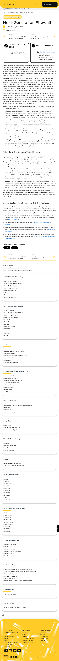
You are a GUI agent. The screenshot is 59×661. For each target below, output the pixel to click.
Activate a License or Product (12, 283)
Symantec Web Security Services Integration (17, 580)
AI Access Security (9, 385)
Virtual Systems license (47, 52)
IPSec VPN (6, 407)
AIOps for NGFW (8, 310)
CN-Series (6, 319)
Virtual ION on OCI (9, 553)
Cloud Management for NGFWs (13, 312)
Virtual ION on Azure (9, 546)
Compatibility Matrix (10, 642)
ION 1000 (6, 479)
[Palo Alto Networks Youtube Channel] (19, 652)
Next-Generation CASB (10, 362)
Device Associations (9, 290)
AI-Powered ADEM (9, 353)
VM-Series (6, 333)
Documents (43, 640)
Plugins (5, 335)
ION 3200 (6, 490)
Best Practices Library (10, 594)
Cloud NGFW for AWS (10, 315)
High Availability (13, 219)
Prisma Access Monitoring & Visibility (15, 355)
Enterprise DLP (8, 389)
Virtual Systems (28, 12)
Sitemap (7, 646)
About (24, 634)
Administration (42, 615)
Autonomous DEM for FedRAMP (13, 465)
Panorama (6, 328)
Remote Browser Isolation (11, 427)
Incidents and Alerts (9, 445)
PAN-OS (6, 324)
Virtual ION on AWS (9, 544)
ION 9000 (6, 497)
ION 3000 (6, 488)
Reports (5, 447)
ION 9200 (6, 499)
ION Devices (7, 360)
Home (4, 12)
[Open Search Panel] (37, 4)
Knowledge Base (27, 642)
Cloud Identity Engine (10, 285)
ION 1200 (6, 481)
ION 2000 (6, 486)
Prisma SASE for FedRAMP (12, 463)
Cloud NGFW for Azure (10, 317)
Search (6, 638)
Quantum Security (9, 412)
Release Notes (9, 636)
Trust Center (44, 636)
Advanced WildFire (9, 376)
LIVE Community (27, 640)
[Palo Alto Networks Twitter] (15, 652)
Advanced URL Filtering (10, 378)
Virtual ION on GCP (9, 549)
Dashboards (7, 443)
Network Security (10, 615)
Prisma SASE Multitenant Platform (14, 351)
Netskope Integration (10, 578)
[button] (58, 528)
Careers (24, 636)
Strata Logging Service (10, 288)
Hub (4, 292)
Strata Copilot (49, 4)
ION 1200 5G (7, 517)
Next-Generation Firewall (15, 12)
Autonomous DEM (9, 450)
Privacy (42, 634)
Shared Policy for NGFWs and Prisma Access (17, 405)
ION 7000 (6, 495)
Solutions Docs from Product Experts (15, 607)
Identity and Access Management (13, 295)
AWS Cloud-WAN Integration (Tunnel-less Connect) (19, 571)
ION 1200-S (7, 483)
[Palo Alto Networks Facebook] (6, 652)
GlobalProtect (7, 425)
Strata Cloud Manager (10, 281)
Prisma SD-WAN (8, 358)
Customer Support (28, 638)
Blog (5, 640)
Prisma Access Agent (10, 429)
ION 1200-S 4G (8, 522)
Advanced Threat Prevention (12, 380)
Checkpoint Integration (10, 573)
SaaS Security (7, 391)
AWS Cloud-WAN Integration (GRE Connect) (17, 569)
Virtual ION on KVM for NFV (12, 551)
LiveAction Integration (10, 576)
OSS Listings (8, 644)
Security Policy (8, 409)
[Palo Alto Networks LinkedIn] (11, 652)
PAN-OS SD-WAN (9, 326)
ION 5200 (6, 492)
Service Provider (8, 331)
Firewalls (6, 322)
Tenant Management (9, 297)
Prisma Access (8, 348)
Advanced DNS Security (11, 382)
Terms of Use (44, 638)
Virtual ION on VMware (10, 556)
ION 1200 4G (7, 515)
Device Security (8, 387)
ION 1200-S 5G (8, 524)
